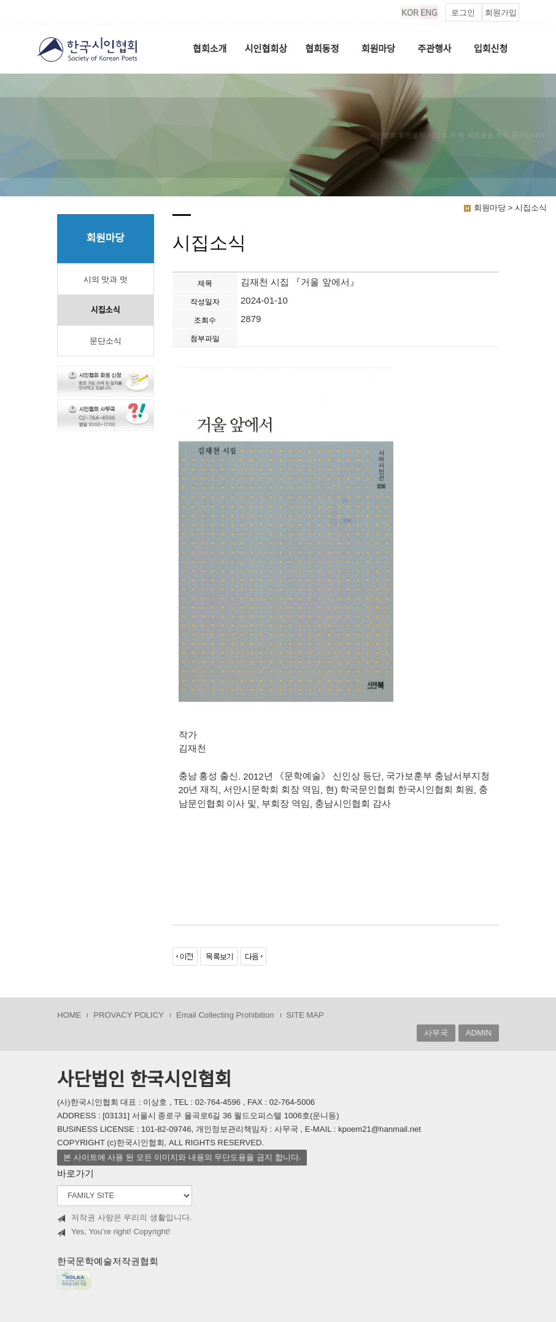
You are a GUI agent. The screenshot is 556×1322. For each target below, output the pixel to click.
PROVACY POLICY (128, 1015)
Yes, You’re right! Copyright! (113, 1232)
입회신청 (491, 49)
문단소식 (106, 340)
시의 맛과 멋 (105, 279)
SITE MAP (305, 1015)
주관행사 (434, 49)
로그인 (463, 12)
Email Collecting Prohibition (225, 1015)
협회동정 (322, 49)
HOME (69, 1015)
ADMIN (479, 1032)
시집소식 (105, 310)
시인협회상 (266, 49)
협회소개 (209, 49)
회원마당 (378, 49)
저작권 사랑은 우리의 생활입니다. (124, 1218)
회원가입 (501, 12)
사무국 (436, 1032)
